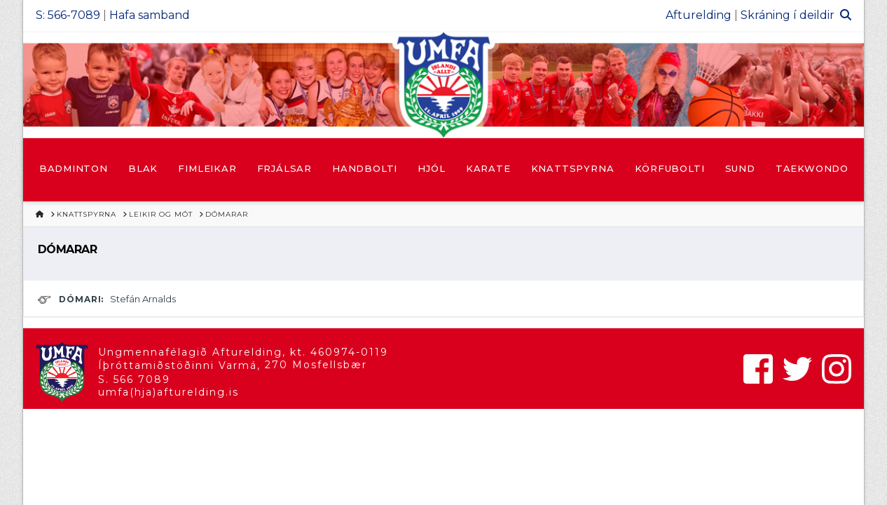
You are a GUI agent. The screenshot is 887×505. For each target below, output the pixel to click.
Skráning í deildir (787, 15)
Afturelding (698, 15)
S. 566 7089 (134, 379)
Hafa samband (149, 15)
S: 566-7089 (68, 15)
